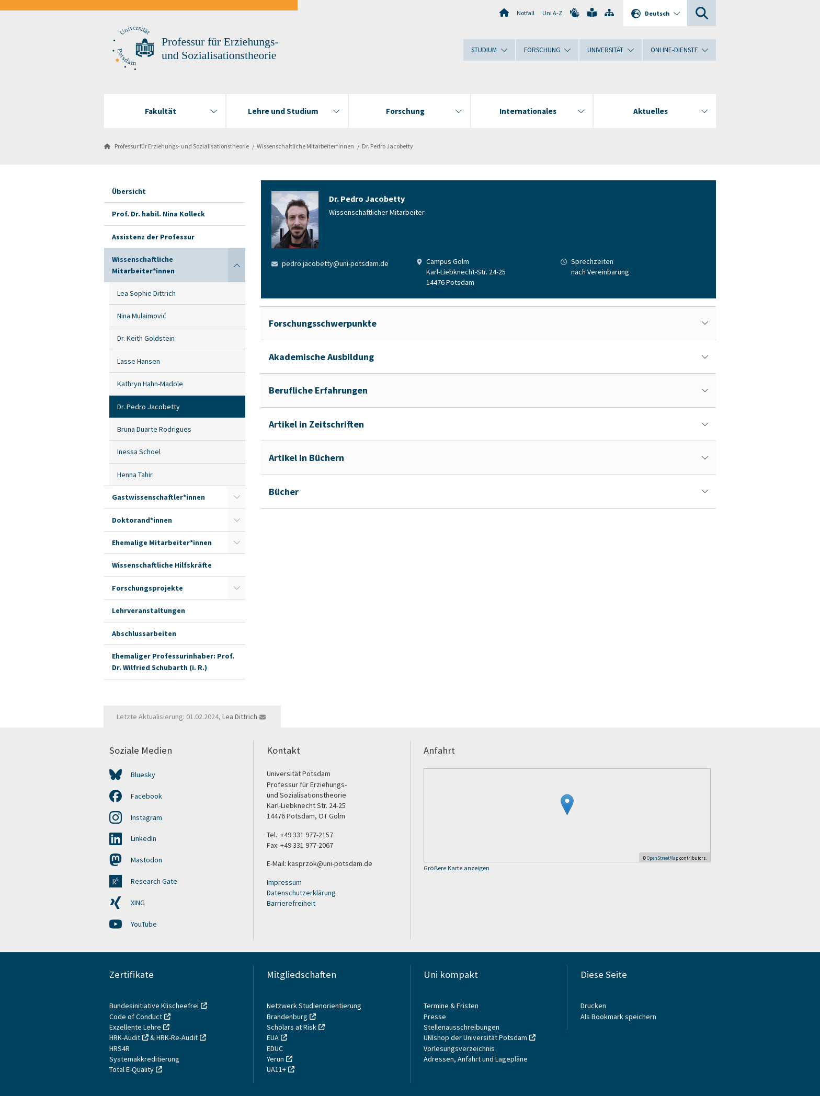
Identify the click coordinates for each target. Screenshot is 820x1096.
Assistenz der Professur (153, 236)
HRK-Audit (124, 1037)
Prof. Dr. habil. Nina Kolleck (158, 213)
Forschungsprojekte (147, 588)
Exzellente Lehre (135, 1027)
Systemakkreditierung (144, 1059)
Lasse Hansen (138, 361)
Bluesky (143, 774)
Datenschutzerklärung (301, 892)
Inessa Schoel (139, 451)
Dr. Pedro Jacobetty (387, 146)
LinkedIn (143, 838)
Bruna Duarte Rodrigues (154, 429)
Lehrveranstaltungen (148, 610)
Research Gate (154, 881)
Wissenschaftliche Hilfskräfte (162, 565)
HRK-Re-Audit (177, 1037)
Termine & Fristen (452, 1005)
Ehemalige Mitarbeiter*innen (162, 542)
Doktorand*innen (142, 520)
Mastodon (146, 859)
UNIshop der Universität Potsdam (475, 1037)
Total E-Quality (131, 1069)
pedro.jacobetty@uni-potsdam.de (335, 263)
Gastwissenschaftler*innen (158, 497)
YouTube (144, 924)
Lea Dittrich (239, 716)
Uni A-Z (552, 13)
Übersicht (129, 191)
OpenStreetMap (662, 858)
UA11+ (276, 1069)
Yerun (275, 1059)
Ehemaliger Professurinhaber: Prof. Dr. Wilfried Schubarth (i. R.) (173, 661)
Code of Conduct (135, 1016)
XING (138, 902)
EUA (273, 1037)
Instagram (146, 817)
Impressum (284, 882)
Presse (436, 1016)
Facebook (146, 796)
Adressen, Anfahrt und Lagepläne (476, 1059)
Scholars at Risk (291, 1027)
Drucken (593, 1005)
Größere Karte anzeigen (456, 868)
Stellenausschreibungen (461, 1027)
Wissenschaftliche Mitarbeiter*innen (305, 146)
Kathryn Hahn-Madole (150, 383)
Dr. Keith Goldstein (146, 338)
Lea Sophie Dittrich (146, 293)
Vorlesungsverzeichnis (460, 1048)
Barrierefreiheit (291, 903)
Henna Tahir (135, 474)
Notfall (525, 13)
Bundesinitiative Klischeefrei (154, 1005)
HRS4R (119, 1048)
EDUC (275, 1048)
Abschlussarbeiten (144, 633)
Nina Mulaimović (141, 315)
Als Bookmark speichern (618, 1016)
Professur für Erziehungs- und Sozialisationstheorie (182, 146)
